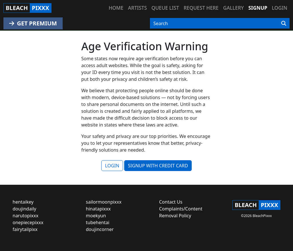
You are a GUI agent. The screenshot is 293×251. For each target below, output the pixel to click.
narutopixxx (25, 215)
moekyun (96, 215)
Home (116, 8)
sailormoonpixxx (104, 202)
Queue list (165, 8)
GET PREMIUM (33, 23)
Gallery (233, 8)
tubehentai (97, 222)
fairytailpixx (25, 229)
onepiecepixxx (28, 222)
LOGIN (112, 165)
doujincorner (100, 229)
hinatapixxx (98, 209)
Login (279, 8)
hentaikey (23, 202)
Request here (201, 8)
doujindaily (24, 209)
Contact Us (170, 202)
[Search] (284, 23)
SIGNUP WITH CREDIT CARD (158, 165)
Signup (257, 8)
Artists (137, 8)
